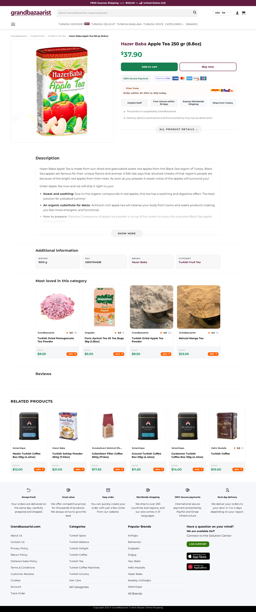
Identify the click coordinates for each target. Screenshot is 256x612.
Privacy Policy (19, 548)
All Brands (135, 593)
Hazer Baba (133, 43)
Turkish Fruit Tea (56, 36)
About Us (16, 535)
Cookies (15, 580)
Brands (192, 24)
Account (16, 586)
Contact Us (18, 542)
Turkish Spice (153, 24)
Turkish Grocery (71, 24)
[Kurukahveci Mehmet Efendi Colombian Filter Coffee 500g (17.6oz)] (108, 455)
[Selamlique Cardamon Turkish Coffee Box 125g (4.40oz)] (187, 455)
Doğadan (134, 548)
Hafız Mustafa (136, 567)
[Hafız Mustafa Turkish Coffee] (227, 453)
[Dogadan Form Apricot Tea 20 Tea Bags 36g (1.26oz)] (104, 340)
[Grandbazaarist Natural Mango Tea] (198, 338)
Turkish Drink (37, 36)
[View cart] (243, 13)
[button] (13, 24)
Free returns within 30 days (164, 102)
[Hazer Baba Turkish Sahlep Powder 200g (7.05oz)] (68, 455)
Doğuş (132, 554)
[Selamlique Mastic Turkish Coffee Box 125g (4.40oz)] (29, 455)
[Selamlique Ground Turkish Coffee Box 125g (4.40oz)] (148, 455)
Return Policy (19, 554)
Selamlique (135, 586)
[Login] (237, 13)
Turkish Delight (103, 24)
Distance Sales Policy (24, 561)
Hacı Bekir (134, 561)
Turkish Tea (76, 561)
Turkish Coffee (78, 554)
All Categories (79, 587)
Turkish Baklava (129, 24)
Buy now (208, 66)
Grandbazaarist (19, 36)
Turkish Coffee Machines (84, 567)
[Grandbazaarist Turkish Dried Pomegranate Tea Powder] (57, 340)
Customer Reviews (22, 574)
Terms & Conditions (23, 567)
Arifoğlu (133, 535)
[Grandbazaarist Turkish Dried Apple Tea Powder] (151, 340)
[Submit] (194, 13)
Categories (174, 24)
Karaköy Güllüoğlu (139, 580)
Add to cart (149, 66)
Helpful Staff (134, 102)
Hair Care (75, 580)
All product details (178, 129)
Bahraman (134, 542)
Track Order (18, 593)
